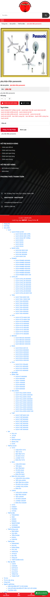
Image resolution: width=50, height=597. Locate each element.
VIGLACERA (15, 391)
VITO (13, 315)
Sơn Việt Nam (30, 116)
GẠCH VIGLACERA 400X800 (23, 399)
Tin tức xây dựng (9, 580)
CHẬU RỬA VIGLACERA (22, 478)
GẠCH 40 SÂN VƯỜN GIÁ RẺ (9, 114)
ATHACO (14, 553)
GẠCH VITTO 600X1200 (22, 317)
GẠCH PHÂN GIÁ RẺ (18, 232)
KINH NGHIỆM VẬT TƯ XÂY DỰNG (18, 586)
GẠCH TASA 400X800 (21, 313)
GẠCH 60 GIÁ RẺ (24, 114)
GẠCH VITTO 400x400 (22, 327)
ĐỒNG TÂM (15, 374)
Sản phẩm (7, 228)
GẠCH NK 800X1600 (21, 250)
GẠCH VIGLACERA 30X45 (23, 393)
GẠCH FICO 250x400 (21, 364)
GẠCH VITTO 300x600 (22, 331)
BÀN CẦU (18, 488)
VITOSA (14, 511)
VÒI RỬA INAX (19, 470)
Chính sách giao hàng (7, 153)
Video (5, 592)
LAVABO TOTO (19, 458)
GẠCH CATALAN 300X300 (23, 283)
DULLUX (14, 433)
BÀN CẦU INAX (19, 474)
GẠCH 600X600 (20, 388)
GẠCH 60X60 (19, 240)
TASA (13, 295)
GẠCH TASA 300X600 (21, 311)
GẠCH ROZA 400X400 (22, 358)
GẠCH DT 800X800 (21, 376)
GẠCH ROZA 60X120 (21, 348)
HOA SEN (14, 533)
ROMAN (14, 521)
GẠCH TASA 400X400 (21, 307)
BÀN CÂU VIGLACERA (18, 476)
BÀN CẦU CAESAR (20, 503)
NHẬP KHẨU (15, 248)
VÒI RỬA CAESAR (20, 498)
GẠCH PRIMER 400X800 (22, 260)
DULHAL (14, 545)
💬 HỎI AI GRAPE (41, 593)
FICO (13, 362)
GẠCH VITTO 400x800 (22, 334)
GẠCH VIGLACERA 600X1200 (24, 411)
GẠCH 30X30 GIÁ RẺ (25, 112)
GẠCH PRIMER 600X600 (22, 270)
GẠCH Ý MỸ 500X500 (21, 423)
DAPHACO (15, 568)
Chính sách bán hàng (7, 156)
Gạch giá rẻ (4, 118)
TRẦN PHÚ (15, 574)
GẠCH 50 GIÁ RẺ (35, 114)
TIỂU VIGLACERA (20, 480)
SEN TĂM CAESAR (20, 494)
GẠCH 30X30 (19, 246)
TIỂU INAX (18, 466)
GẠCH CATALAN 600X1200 (23, 293)
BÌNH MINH (15, 531)
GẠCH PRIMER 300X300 (22, 264)
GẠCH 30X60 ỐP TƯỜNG (22, 238)
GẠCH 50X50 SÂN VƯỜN (22, 234)
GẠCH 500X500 (20, 384)
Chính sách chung (6, 159)
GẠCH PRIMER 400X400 (22, 266)
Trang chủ (7, 224)
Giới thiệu (6, 226)
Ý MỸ (13, 413)
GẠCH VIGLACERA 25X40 (23, 397)
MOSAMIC (15, 372)
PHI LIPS (14, 549)
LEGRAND (15, 525)
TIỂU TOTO (18, 452)
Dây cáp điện (11, 562)
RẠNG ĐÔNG (15, 547)
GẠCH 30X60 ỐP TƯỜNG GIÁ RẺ (10, 110)
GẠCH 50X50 (19, 242)
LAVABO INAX (19, 472)
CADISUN (14, 566)
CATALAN (14, 277)
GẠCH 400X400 (20, 378)
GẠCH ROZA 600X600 (22, 352)
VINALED (14, 558)
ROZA (13, 346)
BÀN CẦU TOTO (20, 460)
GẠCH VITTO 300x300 (22, 329)
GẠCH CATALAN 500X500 (23, 287)
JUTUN (14, 435)
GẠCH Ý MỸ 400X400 (21, 425)
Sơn (9, 431)
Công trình (7, 582)
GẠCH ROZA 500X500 (22, 356)
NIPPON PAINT (16, 439)
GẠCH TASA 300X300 (21, 309)
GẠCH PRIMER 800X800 (22, 272)
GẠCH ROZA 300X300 (22, 360)
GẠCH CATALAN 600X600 (23, 289)
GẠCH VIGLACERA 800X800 (23, 409)
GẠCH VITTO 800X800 (22, 321)
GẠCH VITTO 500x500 (22, 325)
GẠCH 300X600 (20, 386)
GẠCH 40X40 (19, 244)
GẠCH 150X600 (20, 382)
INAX (13, 462)
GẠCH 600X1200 (20, 256)
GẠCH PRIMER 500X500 (22, 268)
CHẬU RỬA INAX (20, 464)
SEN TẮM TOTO (20, 454)
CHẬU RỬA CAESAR (21, 492)
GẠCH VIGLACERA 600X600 (23, 407)
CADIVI (14, 564)
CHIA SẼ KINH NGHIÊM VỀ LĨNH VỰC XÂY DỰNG (22, 588)
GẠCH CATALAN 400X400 (23, 285)
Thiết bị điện (11, 513)
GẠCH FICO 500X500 (21, 368)
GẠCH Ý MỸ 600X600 (21, 421)
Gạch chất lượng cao (41, 116)
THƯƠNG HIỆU (12, 590)
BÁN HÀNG (4, 171)
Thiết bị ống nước (13, 529)
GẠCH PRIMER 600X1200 (23, 274)
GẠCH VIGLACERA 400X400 (23, 403)
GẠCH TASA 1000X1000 (22, 299)
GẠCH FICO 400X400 (21, 366)
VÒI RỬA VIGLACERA (21, 484)
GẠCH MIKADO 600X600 (22, 340)
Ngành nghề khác (9, 584)
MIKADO (14, 336)
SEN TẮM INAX (19, 468)
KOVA (13, 443)
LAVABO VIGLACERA (21, 486)
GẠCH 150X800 (20, 380)
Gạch (9, 230)
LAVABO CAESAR (20, 500)
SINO (13, 517)
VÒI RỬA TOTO (19, 456)
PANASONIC (15, 515)
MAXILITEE (15, 441)
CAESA (14, 490)
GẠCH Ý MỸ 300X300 (21, 427)
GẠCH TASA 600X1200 (22, 297)
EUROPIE (14, 539)
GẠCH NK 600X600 (21, 252)
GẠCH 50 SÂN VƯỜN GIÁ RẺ (9, 112)
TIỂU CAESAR (19, 496)
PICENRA (14, 509)
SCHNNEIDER (16, 527)
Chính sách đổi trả (6, 147)
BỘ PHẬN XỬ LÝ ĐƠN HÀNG (9, 168)
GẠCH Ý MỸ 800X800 (21, 417)
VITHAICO (15, 570)
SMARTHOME (16, 523)
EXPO (13, 437)
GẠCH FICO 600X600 (21, 370)
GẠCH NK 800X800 (21, 254)
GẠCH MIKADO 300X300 (22, 344)
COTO (13, 505)
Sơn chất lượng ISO (18, 116)
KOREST (14, 507)
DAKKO (14, 537)
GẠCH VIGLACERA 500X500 (23, 405)
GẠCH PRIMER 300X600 (22, 262)
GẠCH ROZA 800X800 (22, 350)
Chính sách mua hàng (7, 150)
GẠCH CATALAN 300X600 (23, 281)
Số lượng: (3, 95)
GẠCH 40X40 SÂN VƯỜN (22, 236)
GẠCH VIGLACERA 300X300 (23, 395)
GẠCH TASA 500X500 (21, 305)
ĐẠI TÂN (14, 555)
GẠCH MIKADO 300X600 (22, 342)
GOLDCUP (15, 572)
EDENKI (14, 519)
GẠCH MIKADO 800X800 (22, 338)
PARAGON (15, 551)
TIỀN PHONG (16, 535)
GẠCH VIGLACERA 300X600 (23, 401)
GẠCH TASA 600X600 (21, 303)
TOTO (13, 448)
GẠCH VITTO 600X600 (22, 323)
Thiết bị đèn (11, 541)
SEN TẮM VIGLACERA (22, 482)
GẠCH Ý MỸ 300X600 (21, 429)
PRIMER (14, 258)
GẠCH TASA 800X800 (21, 301)
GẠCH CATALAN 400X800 (23, 279)
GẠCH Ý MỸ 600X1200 (22, 415)
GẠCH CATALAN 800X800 (23, 291)
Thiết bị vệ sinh (12, 446)
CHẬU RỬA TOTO (20, 450)
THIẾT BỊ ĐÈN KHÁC (18, 560)
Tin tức (6, 578)
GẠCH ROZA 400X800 (22, 354)
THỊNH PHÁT (15, 576)
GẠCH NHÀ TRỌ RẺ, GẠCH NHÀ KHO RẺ (34, 110)
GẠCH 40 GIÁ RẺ (6, 116)
